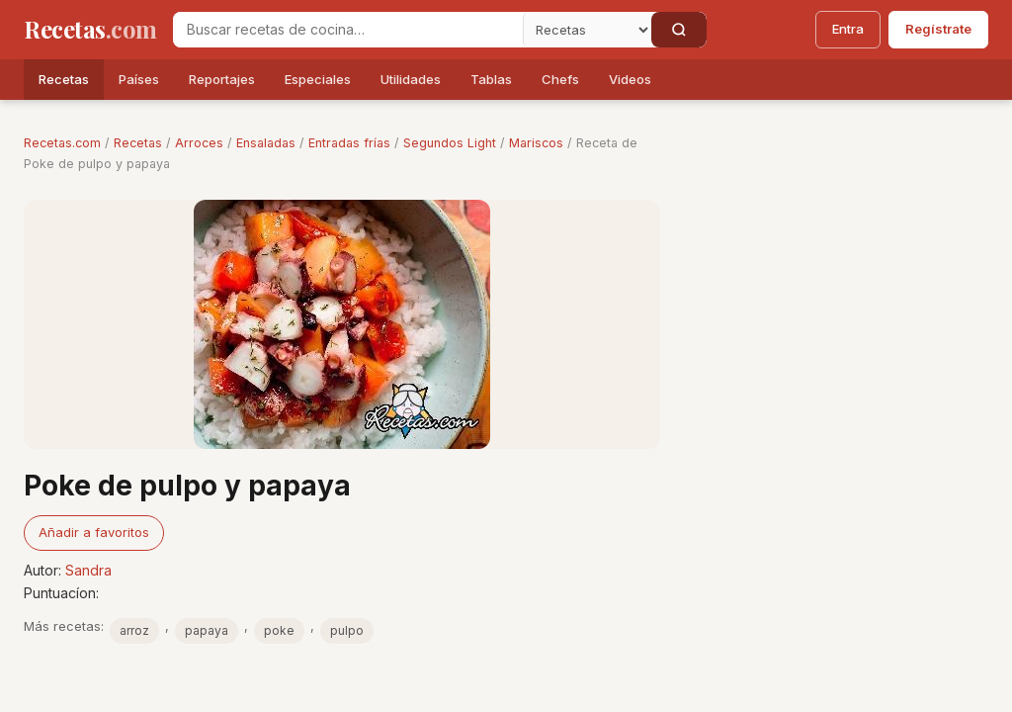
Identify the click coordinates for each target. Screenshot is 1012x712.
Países (139, 79)
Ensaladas (265, 142)
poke (279, 630)
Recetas (64, 79)
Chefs (560, 79)
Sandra (88, 570)
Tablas (491, 79)
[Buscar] (679, 29)
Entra (848, 29)
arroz (134, 630)
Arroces (199, 142)
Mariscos (536, 142)
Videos (630, 79)
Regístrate (938, 29)
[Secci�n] (587, 29)
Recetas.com (62, 142)
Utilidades (410, 79)
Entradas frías (349, 142)
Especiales (318, 79)
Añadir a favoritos (94, 532)
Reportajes (222, 79)
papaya (206, 630)
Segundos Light (449, 142)
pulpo (347, 630)
